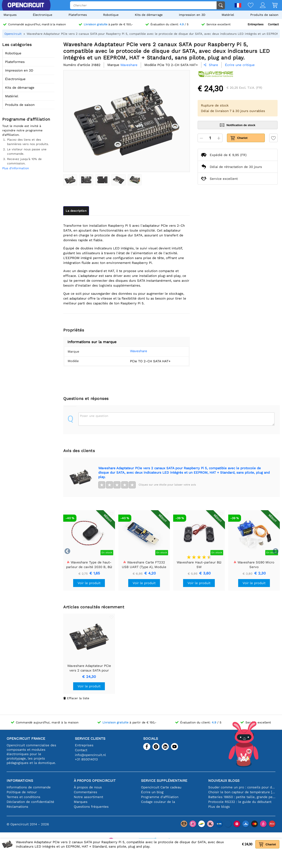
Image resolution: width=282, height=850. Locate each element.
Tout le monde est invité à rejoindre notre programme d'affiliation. (22, 130)
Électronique (42, 15)
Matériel (228, 15)
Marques (10, 15)
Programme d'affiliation (159, 797)
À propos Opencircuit (95, 780)
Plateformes (78, 15)
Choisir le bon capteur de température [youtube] (241, 792)
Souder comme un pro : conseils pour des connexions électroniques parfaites (241, 787)
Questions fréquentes (91, 807)
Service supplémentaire (164, 780)
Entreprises (255, 24)
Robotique (111, 15)
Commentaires (85, 792)
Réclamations (17, 807)
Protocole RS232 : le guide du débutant (239, 802)
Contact (273, 24)
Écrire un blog (152, 792)
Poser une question (94, 416)
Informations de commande (29, 787)
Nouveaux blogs (223, 780)
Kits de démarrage (149, 15)
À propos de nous (88, 787)
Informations (20, 780)
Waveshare (132, 351)
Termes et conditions (23, 797)
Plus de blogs (219, 807)
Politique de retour (22, 792)
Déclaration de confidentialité (30, 802)
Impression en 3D (192, 15)
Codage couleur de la (158, 802)
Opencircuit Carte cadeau (161, 787)
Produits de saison (264, 15)
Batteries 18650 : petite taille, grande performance (241, 797)
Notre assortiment (88, 797)
